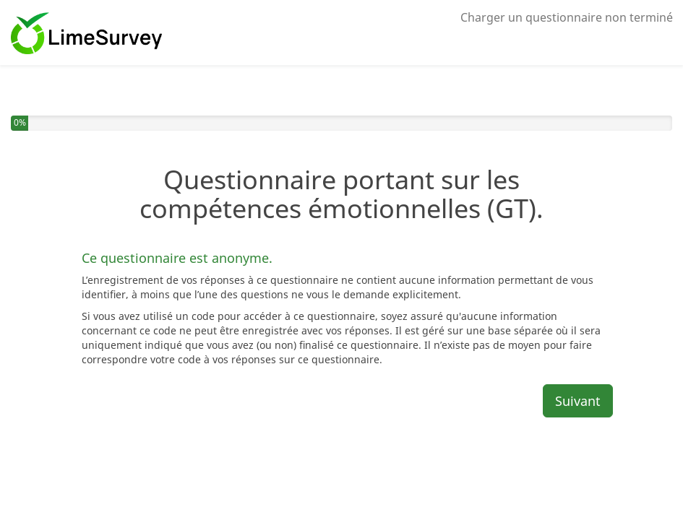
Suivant (578, 401)
